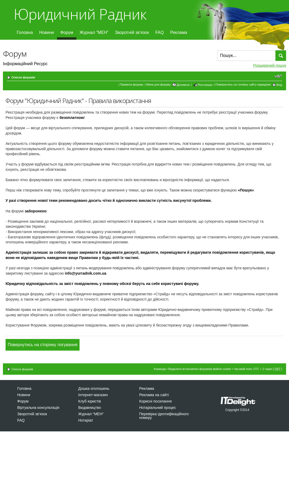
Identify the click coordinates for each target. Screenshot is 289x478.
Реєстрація (205, 84)
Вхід (279, 84)
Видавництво (89, 407)
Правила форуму (131, 84)
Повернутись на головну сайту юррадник (243, 84)
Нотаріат (85, 420)
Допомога (183, 84)
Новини (46, 32)
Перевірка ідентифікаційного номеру (164, 416)
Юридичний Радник (80, 14)
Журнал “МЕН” (94, 32)
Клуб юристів (89, 401)
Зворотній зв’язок (132, 32)
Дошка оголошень (93, 388)
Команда (160, 368)
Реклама (178, 32)
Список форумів (23, 77)
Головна (25, 32)
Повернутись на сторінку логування (42, 344)
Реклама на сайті (154, 395)
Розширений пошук (269, 65)
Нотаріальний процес (157, 407)
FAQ (159, 32)
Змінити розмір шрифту (278, 76)
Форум (66, 32)
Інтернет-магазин (93, 395)
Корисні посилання (155, 401)
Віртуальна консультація (38, 407)
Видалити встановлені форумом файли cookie (199, 368)
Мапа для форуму (158, 84)
